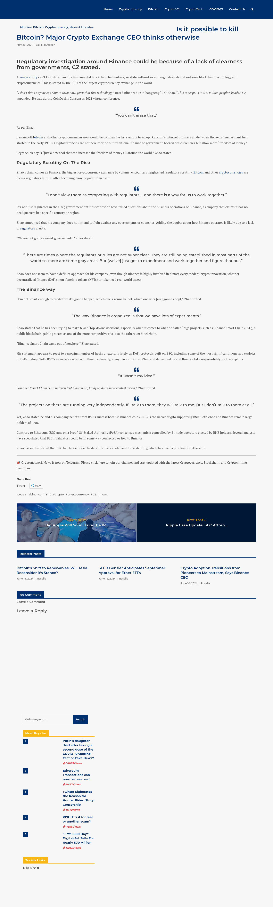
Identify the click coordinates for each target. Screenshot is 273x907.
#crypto (58, 494)
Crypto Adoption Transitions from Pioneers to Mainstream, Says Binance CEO (215, 573)
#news (103, 494)
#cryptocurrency (77, 494)
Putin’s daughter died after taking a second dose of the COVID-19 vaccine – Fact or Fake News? (78, 749)
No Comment (30, 595)
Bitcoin (153, 9)
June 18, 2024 (25, 578)
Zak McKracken (45, 44)
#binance (35, 494)
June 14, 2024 (107, 578)
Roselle (41, 578)
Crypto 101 (172, 9)
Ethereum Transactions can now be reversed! (76, 775)
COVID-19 (216, 9)
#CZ (94, 494)
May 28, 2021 (24, 44)
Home (108, 9)
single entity (28, 77)
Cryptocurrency (130, 9)
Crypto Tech (194, 9)
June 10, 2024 (189, 583)
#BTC (47, 494)
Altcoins (26, 27)
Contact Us (237, 9)
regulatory (27, 228)
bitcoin (38, 137)
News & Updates (81, 27)
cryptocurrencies (231, 172)
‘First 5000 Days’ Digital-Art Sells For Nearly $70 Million (78, 838)
